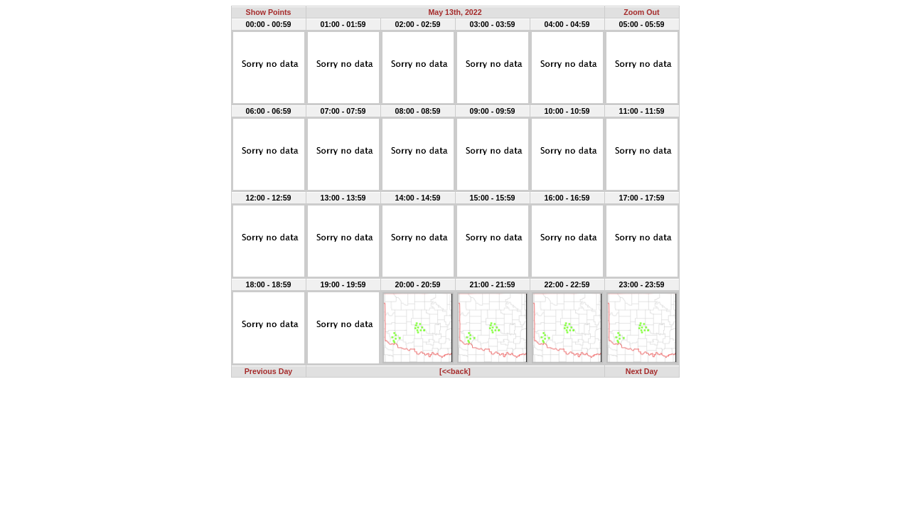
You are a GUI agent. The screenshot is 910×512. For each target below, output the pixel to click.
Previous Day (269, 371)
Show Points (268, 12)
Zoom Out (641, 12)
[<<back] (455, 371)
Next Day (642, 371)
